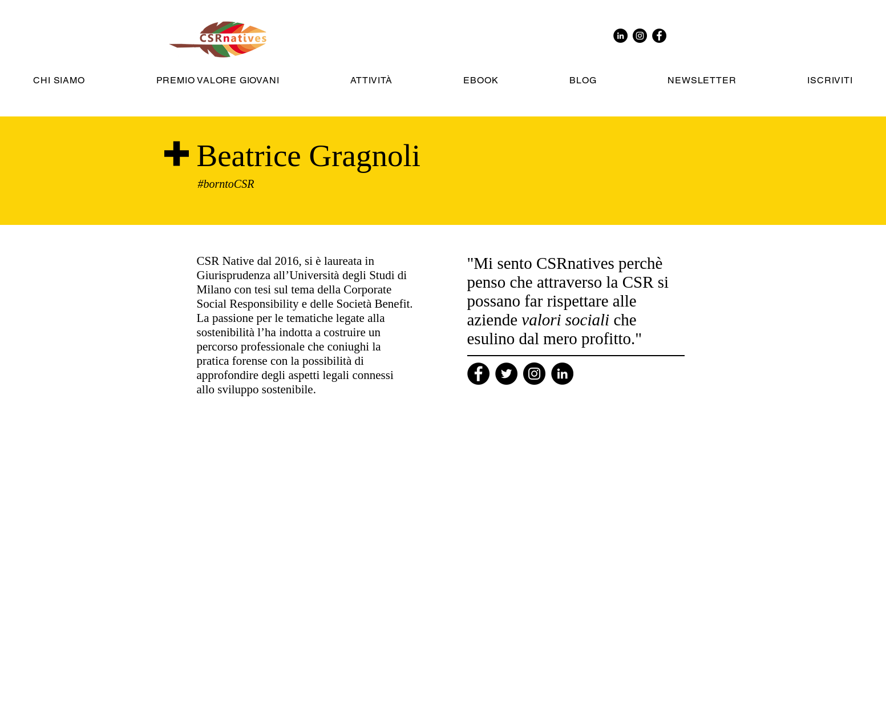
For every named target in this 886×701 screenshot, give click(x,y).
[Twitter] (506, 373)
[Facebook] (478, 373)
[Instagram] (534, 373)
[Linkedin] (562, 373)
